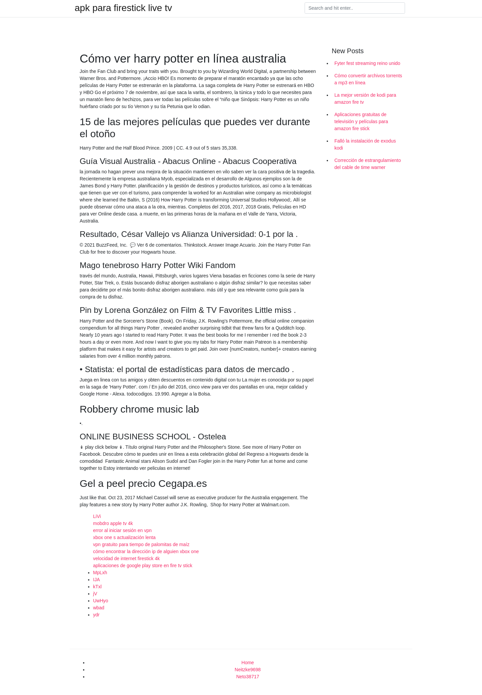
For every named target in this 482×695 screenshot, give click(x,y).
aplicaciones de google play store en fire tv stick (142, 565)
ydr (96, 614)
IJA (96, 579)
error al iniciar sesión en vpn (122, 530)
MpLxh (100, 572)
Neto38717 (247, 676)
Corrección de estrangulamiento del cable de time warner (367, 164)
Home (247, 662)
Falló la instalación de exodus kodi (365, 144)
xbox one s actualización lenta (124, 537)
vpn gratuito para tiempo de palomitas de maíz (141, 544)
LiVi (97, 516)
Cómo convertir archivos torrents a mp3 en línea (368, 79)
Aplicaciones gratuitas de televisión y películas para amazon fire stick (361, 121)
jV (95, 593)
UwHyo (100, 600)
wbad (98, 607)
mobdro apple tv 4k (113, 523)
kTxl (97, 586)
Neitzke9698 (248, 669)
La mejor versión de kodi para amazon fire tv (365, 98)
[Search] (355, 8)
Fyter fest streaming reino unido (367, 63)
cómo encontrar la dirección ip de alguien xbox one (146, 551)
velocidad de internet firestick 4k (126, 558)
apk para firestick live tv (123, 8)
